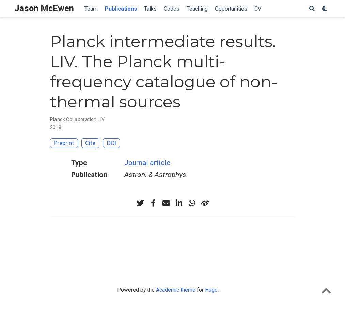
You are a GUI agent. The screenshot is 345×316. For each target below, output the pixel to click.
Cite (90, 143)
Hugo (211, 290)
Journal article (147, 163)
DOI (111, 143)
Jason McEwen (44, 8)
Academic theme (175, 290)
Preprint (64, 143)
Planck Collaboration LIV (77, 119)
